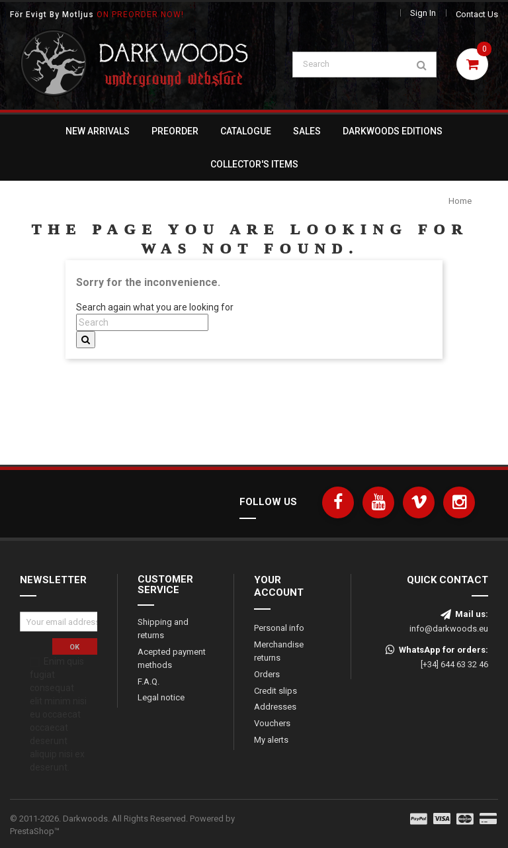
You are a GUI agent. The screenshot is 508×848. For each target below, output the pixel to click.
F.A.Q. (148, 681)
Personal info (279, 628)
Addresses (275, 707)
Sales (307, 131)
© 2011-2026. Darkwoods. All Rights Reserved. (122, 825)
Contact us (477, 14)
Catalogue (245, 131)
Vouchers (272, 724)
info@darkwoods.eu (448, 629)
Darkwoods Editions (393, 131)
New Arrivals (97, 131)
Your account (279, 586)
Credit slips (275, 691)
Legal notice (161, 698)
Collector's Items (254, 164)
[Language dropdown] (371, 14)
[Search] (364, 65)
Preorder (174, 131)
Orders (267, 674)
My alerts (271, 740)
